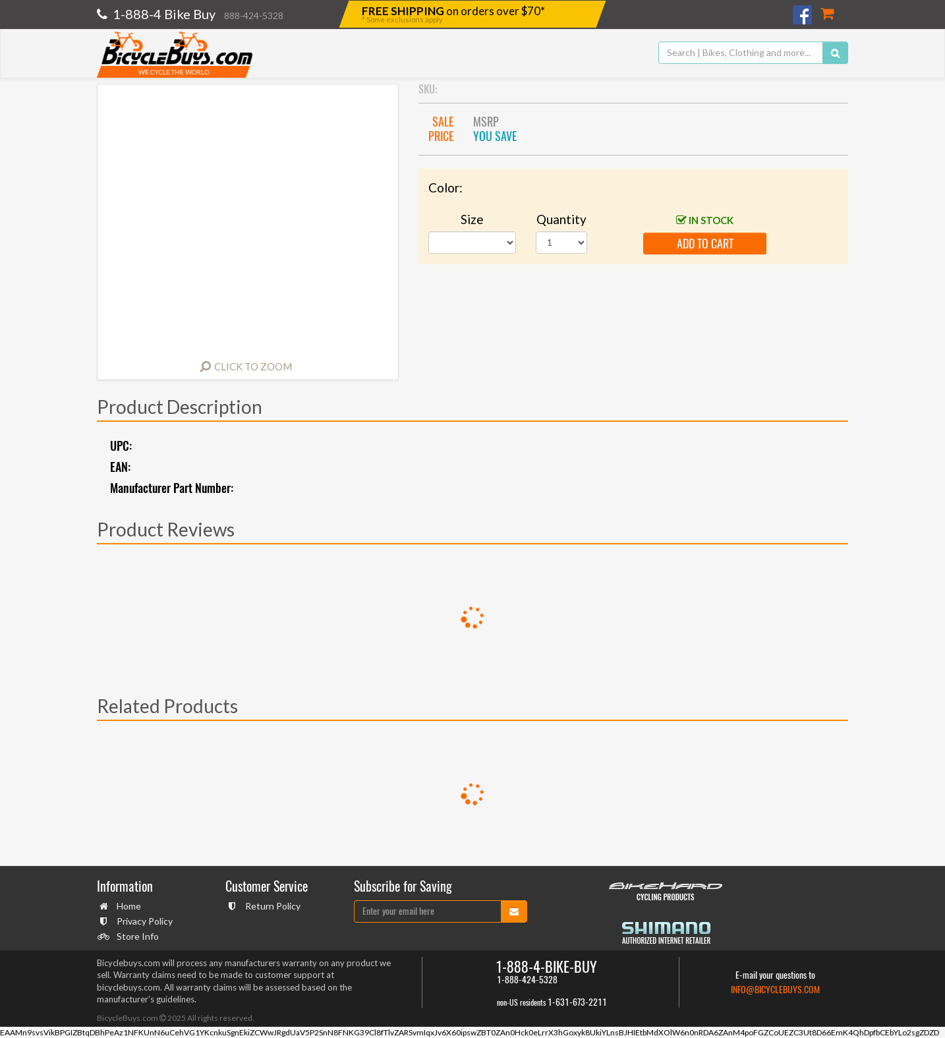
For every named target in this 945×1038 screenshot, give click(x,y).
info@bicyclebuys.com (775, 989)
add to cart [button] (705, 243)
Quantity (561, 219)
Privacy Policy (143, 921)
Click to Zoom (253, 366)
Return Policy (271, 905)
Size (472, 219)
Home (127, 905)
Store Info (136, 936)
